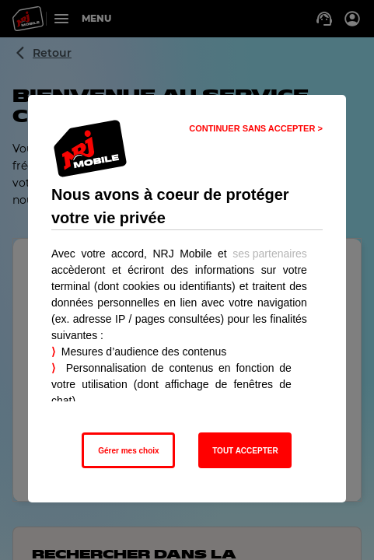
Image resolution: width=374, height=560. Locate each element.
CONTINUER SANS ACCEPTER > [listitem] (256, 128)
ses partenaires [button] (269, 253)
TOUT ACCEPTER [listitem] (245, 450)
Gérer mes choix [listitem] (128, 450)
